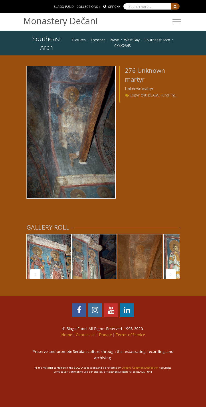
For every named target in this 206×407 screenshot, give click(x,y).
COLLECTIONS (87, 6)
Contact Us (85, 334)
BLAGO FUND (63, 6)
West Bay (132, 39)
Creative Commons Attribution (139, 367)
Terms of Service (130, 334)
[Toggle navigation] (176, 21)
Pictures (79, 39)
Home (66, 334)
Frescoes (98, 39)
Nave (114, 39)
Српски (114, 6)
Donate (105, 334)
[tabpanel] (49, 256)
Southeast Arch (157, 39)
